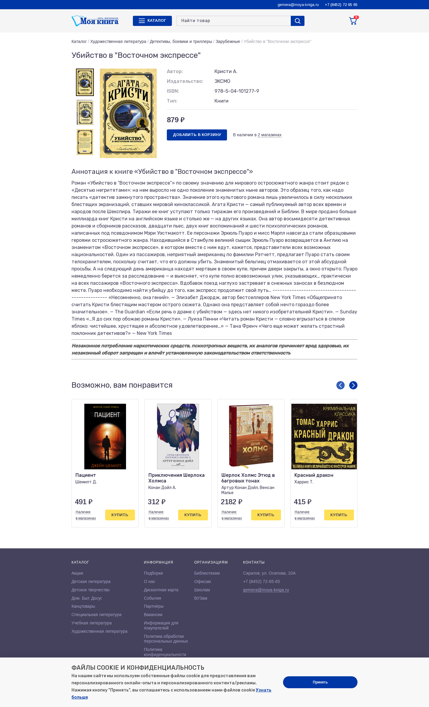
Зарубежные (228, 41)
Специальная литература (97, 614)
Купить (119, 515)
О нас (149, 581)
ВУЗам (200, 598)
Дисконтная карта (161, 589)
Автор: (175, 71)
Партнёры (154, 606)
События (152, 598)
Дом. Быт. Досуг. (87, 598)
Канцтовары (83, 606)
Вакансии (153, 614)
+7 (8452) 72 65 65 (341, 4)
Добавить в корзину (197, 134)
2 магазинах (270, 134)
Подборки (153, 573)
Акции (77, 573)
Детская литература (91, 581)
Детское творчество (91, 589)
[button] (340, 385)
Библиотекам (207, 573)
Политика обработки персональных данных (166, 639)
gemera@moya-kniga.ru (298, 4)
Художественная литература (118, 41)
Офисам (202, 581)
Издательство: (185, 81)
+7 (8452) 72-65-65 (261, 581)
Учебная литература (92, 623)
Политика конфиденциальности (165, 652)
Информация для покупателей (161, 625)
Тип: (172, 101)
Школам (202, 589)
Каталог (79, 41)
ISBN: (173, 91)
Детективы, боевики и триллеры (181, 41)
